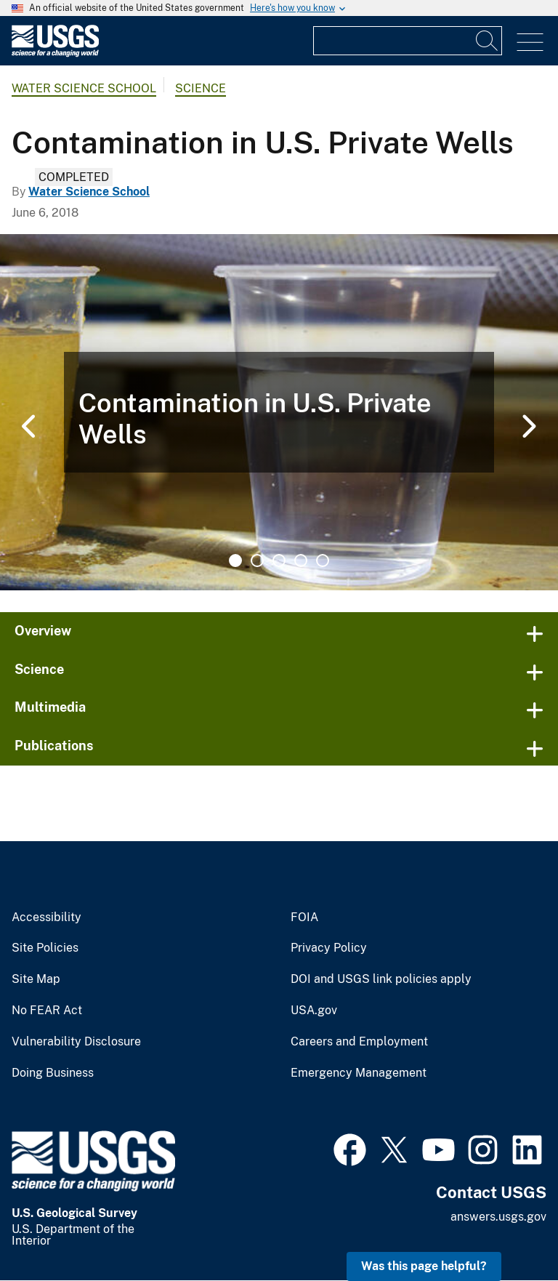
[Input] (407, 40)
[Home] (55, 53)
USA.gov (314, 1010)
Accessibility (46, 917)
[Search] (487, 40)
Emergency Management (358, 1073)
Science (200, 88)
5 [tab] (322, 560)
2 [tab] (257, 560)
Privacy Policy (329, 948)
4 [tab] (300, 560)
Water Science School (84, 88)
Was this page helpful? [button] (424, 1266)
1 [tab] (235, 560)
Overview (43, 630)
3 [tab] (279, 560)
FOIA (304, 917)
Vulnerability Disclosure (76, 1041)
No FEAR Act (47, 1010)
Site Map (36, 979)
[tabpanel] (279, 412)
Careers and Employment (359, 1041)
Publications (54, 745)
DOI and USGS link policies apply (381, 979)
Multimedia (50, 707)
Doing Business (53, 1073)
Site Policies (45, 948)
